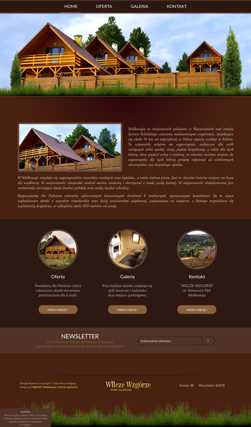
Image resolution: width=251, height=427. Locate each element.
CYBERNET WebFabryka (43, 387)
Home (71, 6)
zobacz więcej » (57, 309)
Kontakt (177, 6)
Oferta (104, 6)
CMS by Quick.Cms (68, 387)
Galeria (139, 6)
